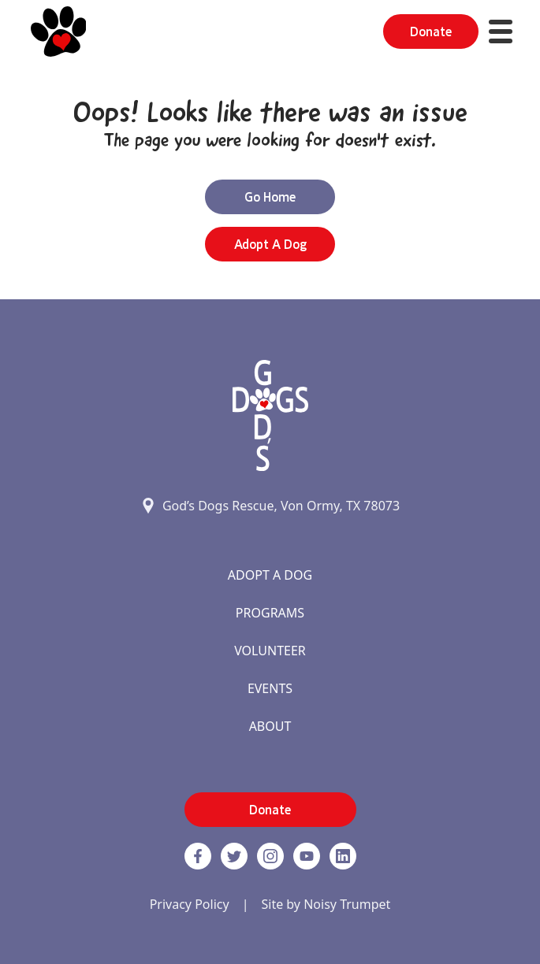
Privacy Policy (189, 904)
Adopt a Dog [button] (270, 244)
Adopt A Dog (270, 575)
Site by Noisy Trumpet (325, 904)
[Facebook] (197, 856)
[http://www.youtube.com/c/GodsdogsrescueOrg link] (306, 856)
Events (270, 688)
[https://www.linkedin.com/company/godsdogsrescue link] (343, 856)
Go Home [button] (270, 197)
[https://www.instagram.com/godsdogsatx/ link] (270, 856)
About (270, 726)
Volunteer (270, 650)
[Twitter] (234, 856)
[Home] (59, 31)
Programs (270, 612)
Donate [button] (431, 31)
